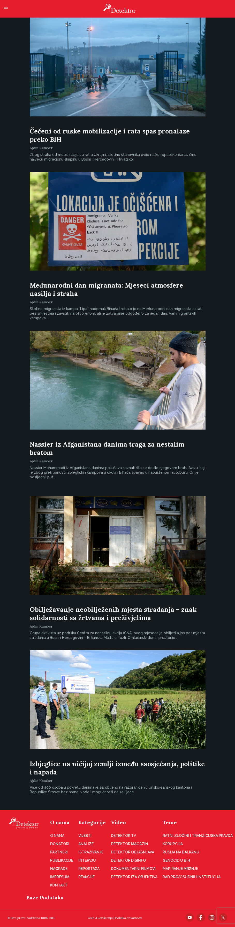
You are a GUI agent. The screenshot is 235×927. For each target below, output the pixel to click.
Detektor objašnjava (132, 852)
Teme (170, 822)
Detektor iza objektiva (134, 877)
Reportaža (89, 869)
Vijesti (85, 836)
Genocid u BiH (176, 860)
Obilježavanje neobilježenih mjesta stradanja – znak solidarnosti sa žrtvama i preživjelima (113, 613)
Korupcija (173, 844)
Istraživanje (90, 852)
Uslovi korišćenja (100, 918)
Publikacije (61, 860)
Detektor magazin (129, 844)
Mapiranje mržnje (180, 869)
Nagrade (58, 869)
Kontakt (58, 885)
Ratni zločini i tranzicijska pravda (198, 836)
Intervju (87, 860)
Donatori (59, 844)
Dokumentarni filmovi (133, 869)
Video (118, 822)
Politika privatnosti (128, 918)
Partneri (59, 852)
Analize (86, 844)
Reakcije (86, 877)
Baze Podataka (45, 897)
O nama (60, 822)
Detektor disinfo (128, 860)
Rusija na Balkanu (181, 852)
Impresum (59, 877)
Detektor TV (123, 836)
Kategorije (92, 822)
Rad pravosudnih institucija (192, 877)
